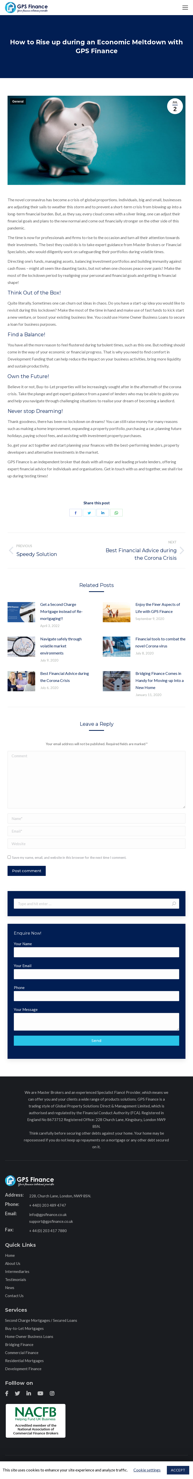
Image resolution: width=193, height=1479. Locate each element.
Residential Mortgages (24, 1360)
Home (10, 1255)
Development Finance (23, 1368)
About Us (12, 1263)
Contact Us (14, 1295)
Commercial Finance (21, 1352)
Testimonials (15, 1279)
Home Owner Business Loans (29, 1336)
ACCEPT (178, 1470)
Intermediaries (17, 1271)
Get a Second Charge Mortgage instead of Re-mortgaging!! (61, 611)
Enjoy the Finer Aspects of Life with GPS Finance (157, 608)
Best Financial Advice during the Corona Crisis (64, 677)
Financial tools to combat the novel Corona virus (160, 642)
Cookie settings (147, 1469)
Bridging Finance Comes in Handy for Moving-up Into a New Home (159, 680)
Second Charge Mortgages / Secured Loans (41, 1320)
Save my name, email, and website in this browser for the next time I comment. (69, 858)
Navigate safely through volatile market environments (61, 645)
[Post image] (21, 612)
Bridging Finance (19, 1344)
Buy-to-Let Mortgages (24, 1328)
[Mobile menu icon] (185, 7)
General (18, 101)
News (9, 1287)
